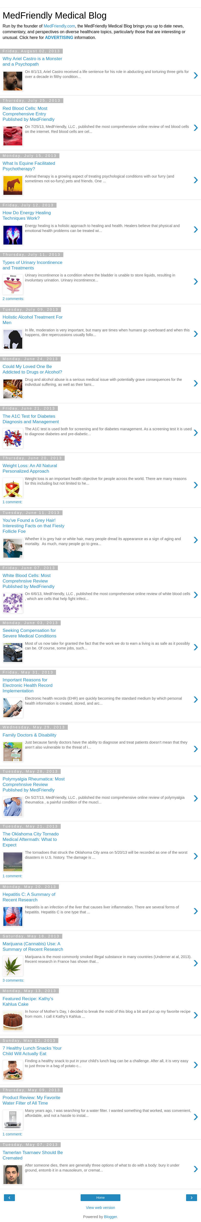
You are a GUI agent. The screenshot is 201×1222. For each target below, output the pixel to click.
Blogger (110, 1217)
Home (100, 1198)
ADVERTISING (59, 37)
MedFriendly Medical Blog (55, 15)
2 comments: (13, 299)
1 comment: (12, 502)
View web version (100, 1208)
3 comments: (13, 980)
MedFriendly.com (59, 26)
